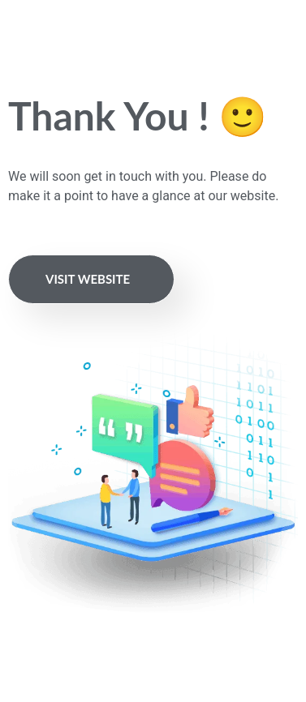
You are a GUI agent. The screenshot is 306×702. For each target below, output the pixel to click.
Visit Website (87, 279)
